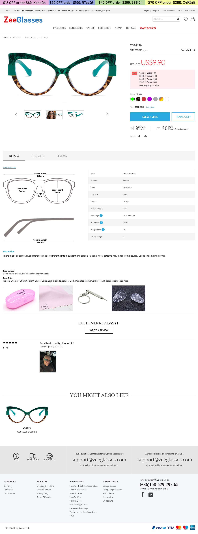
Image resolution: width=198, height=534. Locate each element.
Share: (133, 136)
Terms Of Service (44, 497)
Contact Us (49, 459)
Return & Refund (44, 489)
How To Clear (75, 501)
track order (190, 10)
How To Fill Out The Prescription (83, 486)
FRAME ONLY (183, 116)
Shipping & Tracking (45, 486)
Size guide (150, 107)
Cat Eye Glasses (109, 486)
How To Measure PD (78, 489)
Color (132, 94)
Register (156, 10)
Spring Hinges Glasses (112, 489)
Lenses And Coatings (79, 508)
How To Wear (75, 497)
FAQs (180, 10)
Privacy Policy (42, 493)
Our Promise (9, 493)
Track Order (33, 459)
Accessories (108, 497)
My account (108, 501)
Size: (132, 107)
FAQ (16, 459)
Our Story (8, 486)
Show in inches (9, 167)
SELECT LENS (150, 116)
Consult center (168, 10)
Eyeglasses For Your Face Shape (83, 512)
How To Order (76, 493)
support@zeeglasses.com (99, 459)
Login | (147, 10)
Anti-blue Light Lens (78, 504)
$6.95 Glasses (108, 493)
